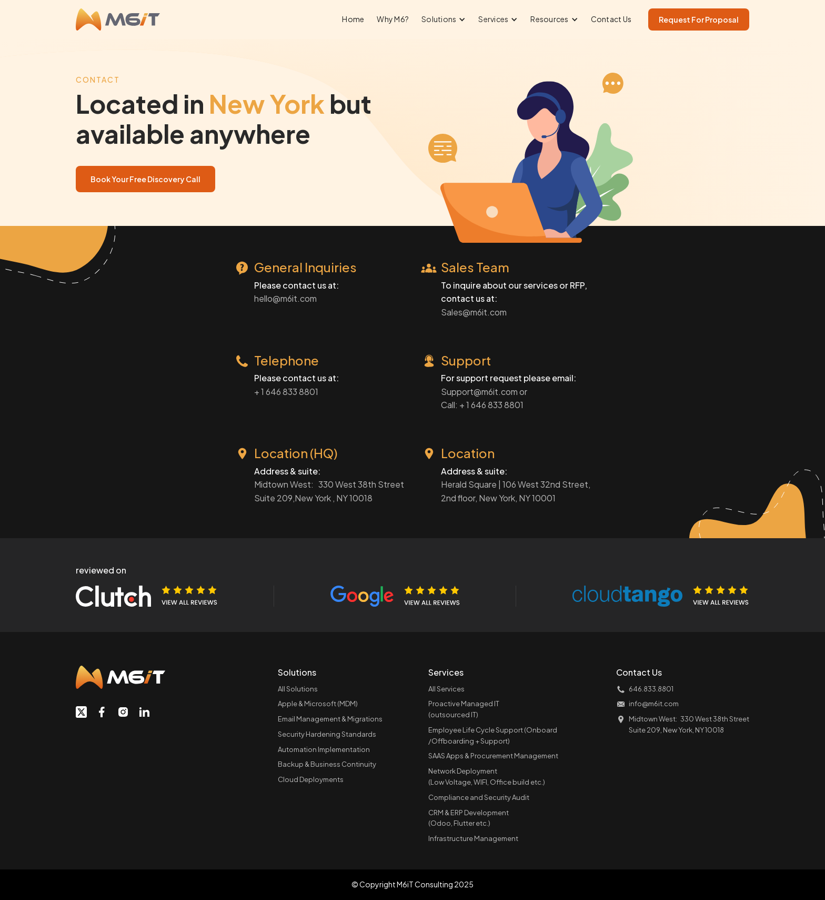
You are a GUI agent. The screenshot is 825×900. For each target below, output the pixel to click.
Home (353, 19)
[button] (443, 19)
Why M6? (393, 19)
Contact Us (611, 19)
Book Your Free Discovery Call (145, 179)
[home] (118, 19)
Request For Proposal (699, 19)
